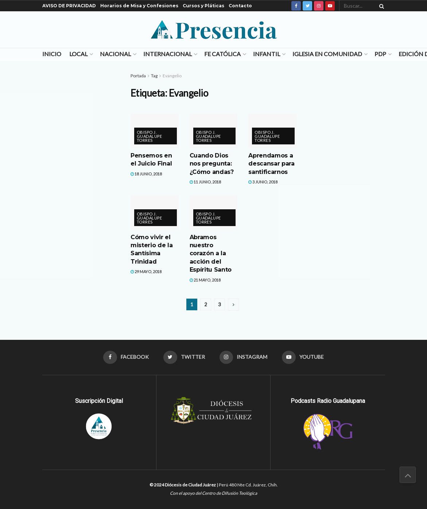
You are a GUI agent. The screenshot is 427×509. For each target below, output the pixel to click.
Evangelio (172, 75)
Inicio (51, 53)
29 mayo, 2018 (146, 271)
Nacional (115, 53)
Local (78, 53)
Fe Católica (222, 53)
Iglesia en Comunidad (327, 53)
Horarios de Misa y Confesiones (139, 5)
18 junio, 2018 (146, 173)
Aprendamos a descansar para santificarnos (271, 163)
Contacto (240, 5)
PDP (380, 53)
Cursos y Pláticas (203, 5)
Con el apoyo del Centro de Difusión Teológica (213, 493)
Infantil (266, 53)
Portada (138, 75)
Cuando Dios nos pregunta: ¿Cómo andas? (212, 163)
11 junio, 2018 (205, 181)
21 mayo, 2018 (205, 279)
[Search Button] (380, 5)
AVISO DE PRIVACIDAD (69, 5)
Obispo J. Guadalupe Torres (149, 136)
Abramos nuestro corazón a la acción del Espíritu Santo (211, 253)
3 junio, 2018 (262, 181)
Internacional (167, 53)
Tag (154, 75)
